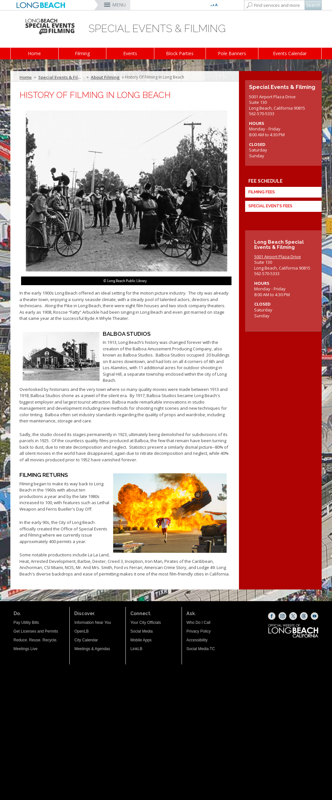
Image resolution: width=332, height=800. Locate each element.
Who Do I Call (198, 622)
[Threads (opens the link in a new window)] (304, 616)
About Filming (105, 77)
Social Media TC (200, 649)
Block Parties (180, 53)
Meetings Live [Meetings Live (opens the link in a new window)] (26, 649)
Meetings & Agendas (92, 649)
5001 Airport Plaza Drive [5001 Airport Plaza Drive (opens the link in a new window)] (277, 257)
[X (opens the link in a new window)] (293, 616)
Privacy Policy (198, 631)
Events (130, 53)
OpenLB (81, 631)
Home (34, 53)
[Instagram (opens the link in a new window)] (282, 616)
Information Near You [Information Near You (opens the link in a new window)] (92, 622)
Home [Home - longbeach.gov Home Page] (25, 77)
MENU (119, 5)
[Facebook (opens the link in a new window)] (272, 616)
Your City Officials (145, 622)
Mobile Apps (140, 640)
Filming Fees (261, 192)
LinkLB (136, 649)
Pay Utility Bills (26, 622)
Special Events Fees (270, 206)
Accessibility (197, 640)
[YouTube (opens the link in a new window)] (314, 616)
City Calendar (86, 640)
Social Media (141, 631)
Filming (82, 53)
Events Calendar (290, 53)
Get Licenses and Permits (36, 631)
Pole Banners (232, 53)
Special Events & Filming (62, 77)
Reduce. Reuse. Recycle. (35, 640)
